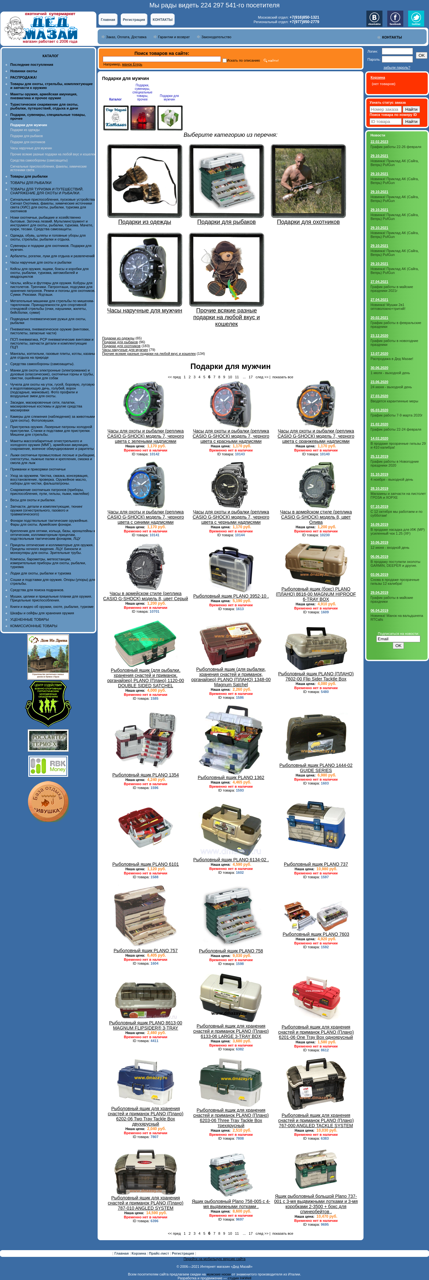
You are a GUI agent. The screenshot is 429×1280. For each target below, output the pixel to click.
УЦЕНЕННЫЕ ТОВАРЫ (29, 619)
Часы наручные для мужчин (31, 148)
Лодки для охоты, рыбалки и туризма (40, 573)
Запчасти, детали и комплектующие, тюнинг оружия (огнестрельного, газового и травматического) (46, 510)
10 (230, 377)
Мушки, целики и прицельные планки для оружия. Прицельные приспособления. (51, 598)
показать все (282, 377)
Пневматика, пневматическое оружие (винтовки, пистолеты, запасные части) (50, 331)
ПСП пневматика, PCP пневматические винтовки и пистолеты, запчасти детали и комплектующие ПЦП (51, 343)
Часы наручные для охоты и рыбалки (40, 262)
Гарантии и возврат (174, 37)
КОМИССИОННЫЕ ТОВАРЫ (33, 626)
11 (237, 377)
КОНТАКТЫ (163, 20)
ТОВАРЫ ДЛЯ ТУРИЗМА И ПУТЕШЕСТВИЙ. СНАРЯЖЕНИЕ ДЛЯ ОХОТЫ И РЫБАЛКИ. (46, 191)
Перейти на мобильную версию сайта (215, 1259)
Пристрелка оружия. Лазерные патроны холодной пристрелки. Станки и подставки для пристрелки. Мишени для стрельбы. (51, 430)
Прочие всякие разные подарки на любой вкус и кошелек (52, 154)
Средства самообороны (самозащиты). (42, 364)
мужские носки (219, 1274)
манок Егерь (132, 64)
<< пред (174, 377)
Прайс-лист (159, 1253)
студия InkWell (239, 1278)
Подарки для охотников (27, 142)
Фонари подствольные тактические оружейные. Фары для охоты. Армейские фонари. (49, 522)
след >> (262, 377)
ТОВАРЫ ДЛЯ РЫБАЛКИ (30, 183)
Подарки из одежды (25, 130)
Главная (108, 20)
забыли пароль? (396, 67)
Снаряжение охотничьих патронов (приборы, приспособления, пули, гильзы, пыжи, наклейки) (49, 491)
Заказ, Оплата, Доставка (126, 37)
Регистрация (134, 20)
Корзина (139, 1253)
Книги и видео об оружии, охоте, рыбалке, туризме (51, 607)
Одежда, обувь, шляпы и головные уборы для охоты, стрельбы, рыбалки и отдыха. (48, 237)
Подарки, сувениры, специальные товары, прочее (142, 92)
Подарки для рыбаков (26, 136)
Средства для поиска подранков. (37, 590)
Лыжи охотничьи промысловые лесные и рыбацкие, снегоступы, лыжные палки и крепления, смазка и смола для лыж (52, 459)
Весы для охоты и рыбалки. (33, 500)
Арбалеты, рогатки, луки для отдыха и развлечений (52, 256)
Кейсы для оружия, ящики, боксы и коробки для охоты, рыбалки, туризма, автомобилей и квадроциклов (49, 272)
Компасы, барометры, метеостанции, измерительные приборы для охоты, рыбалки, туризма (48, 563)
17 (251, 377)
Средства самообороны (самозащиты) (39, 160)
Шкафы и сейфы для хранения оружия (42, 613)
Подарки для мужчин (169, 97)
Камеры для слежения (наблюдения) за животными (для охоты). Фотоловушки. (52, 418)
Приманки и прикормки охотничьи (38, 469)
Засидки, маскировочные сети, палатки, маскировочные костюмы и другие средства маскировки (46, 406)
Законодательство (216, 37)
